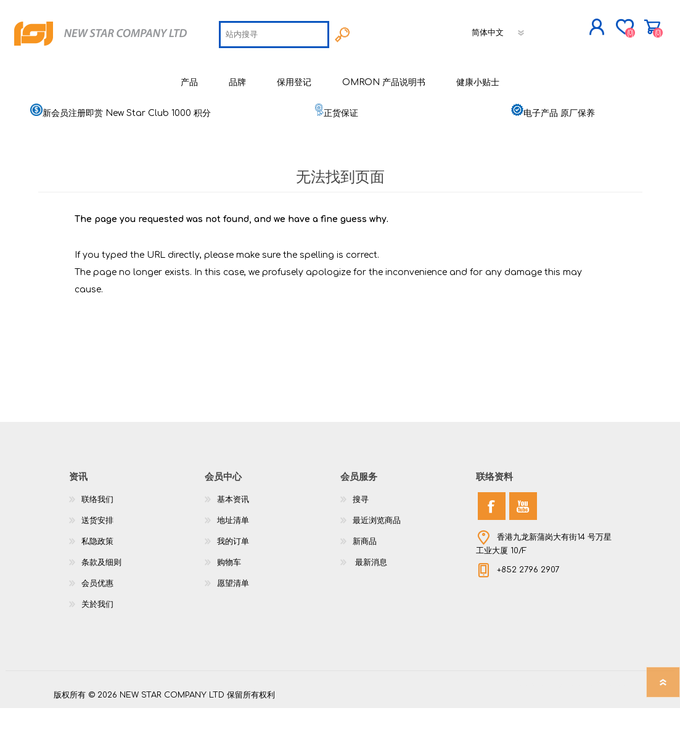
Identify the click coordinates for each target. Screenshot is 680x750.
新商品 (365, 583)
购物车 (613, 30)
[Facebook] (492, 548)
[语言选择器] (412, 71)
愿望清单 (233, 625)
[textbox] (188, 72)
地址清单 (233, 562)
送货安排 (97, 562)
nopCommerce (596, 725)
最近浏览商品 (377, 562)
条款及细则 (101, 604)
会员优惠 (97, 625)
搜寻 (361, 541)
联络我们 (97, 541)
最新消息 (370, 604)
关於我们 (97, 646)
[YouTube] (523, 548)
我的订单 (233, 583)
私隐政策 (97, 583)
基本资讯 (233, 541)
